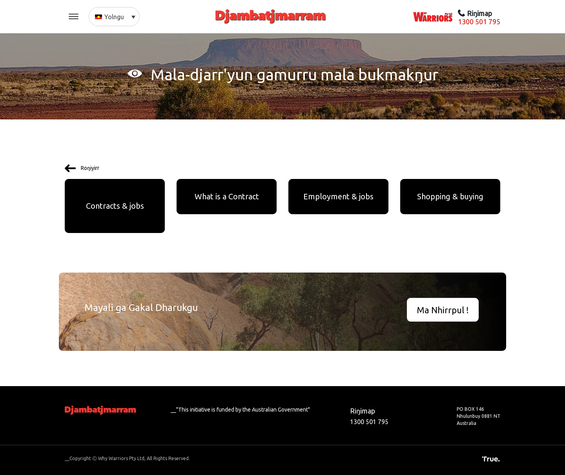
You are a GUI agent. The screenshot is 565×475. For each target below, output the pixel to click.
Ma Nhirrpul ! (443, 310)
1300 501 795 (479, 21)
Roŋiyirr (82, 168)
